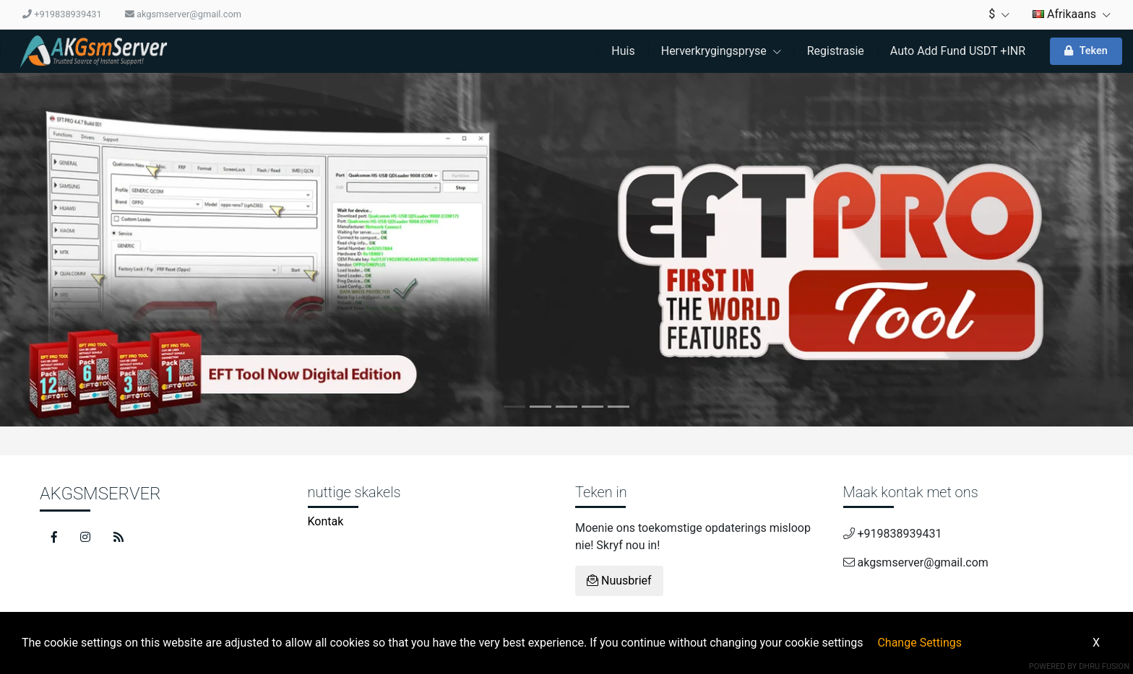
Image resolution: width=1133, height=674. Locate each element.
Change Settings (919, 642)
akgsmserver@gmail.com (183, 14)
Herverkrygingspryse (721, 51)
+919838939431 (62, 14)
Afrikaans (1072, 14)
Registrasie (835, 51)
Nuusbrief (619, 580)
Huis (622, 51)
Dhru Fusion (1104, 666)
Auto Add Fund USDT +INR (957, 51)
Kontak (326, 521)
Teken (1086, 51)
